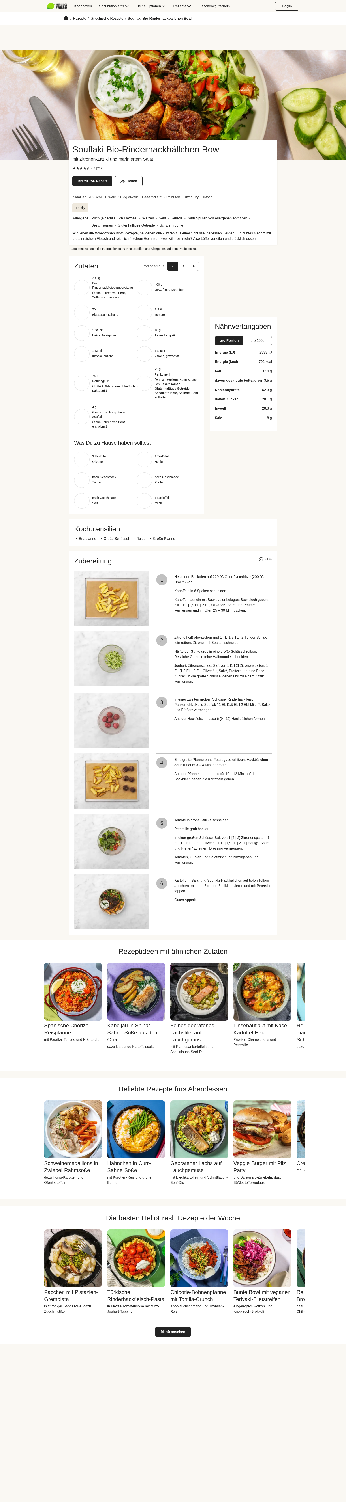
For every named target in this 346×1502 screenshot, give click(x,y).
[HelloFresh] (57, 6)
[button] (136, 266)
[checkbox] (74, 168)
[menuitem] (59, 6)
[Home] (66, 18)
